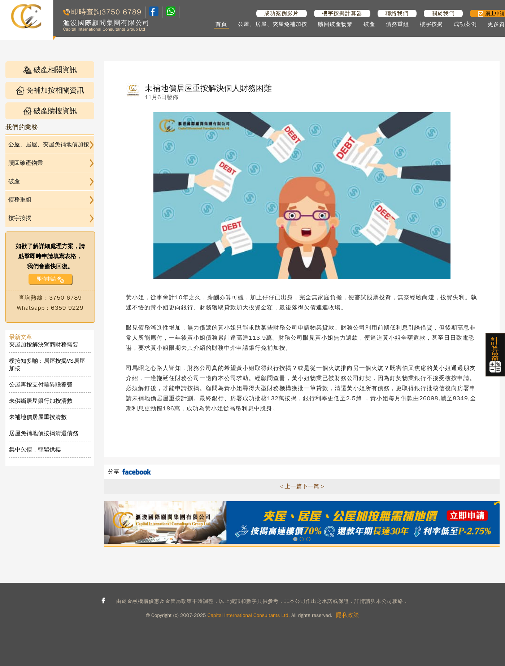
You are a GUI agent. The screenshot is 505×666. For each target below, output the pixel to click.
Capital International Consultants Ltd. (249, 615)
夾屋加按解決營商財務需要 (43, 344)
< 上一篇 (290, 486)
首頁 (221, 24)
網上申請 (491, 13)
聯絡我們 (397, 13)
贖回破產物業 (335, 24)
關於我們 (443, 13)
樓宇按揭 (431, 24)
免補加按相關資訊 (50, 90)
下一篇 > (313, 486)
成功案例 (465, 24)
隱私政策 (347, 615)
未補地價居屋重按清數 (38, 417)
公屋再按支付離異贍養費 (41, 384)
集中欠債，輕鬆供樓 (35, 449)
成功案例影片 (281, 13)
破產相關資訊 (50, 69)
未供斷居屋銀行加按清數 (41, 401)
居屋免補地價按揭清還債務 (43, 433)
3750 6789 (121, 12)
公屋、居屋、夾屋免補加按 (272, 24)
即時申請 (46, 279)
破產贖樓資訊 (50, 110)
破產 (369, 24)
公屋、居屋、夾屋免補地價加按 (48, 144)
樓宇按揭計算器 (342, 13)
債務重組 (397, 24)
